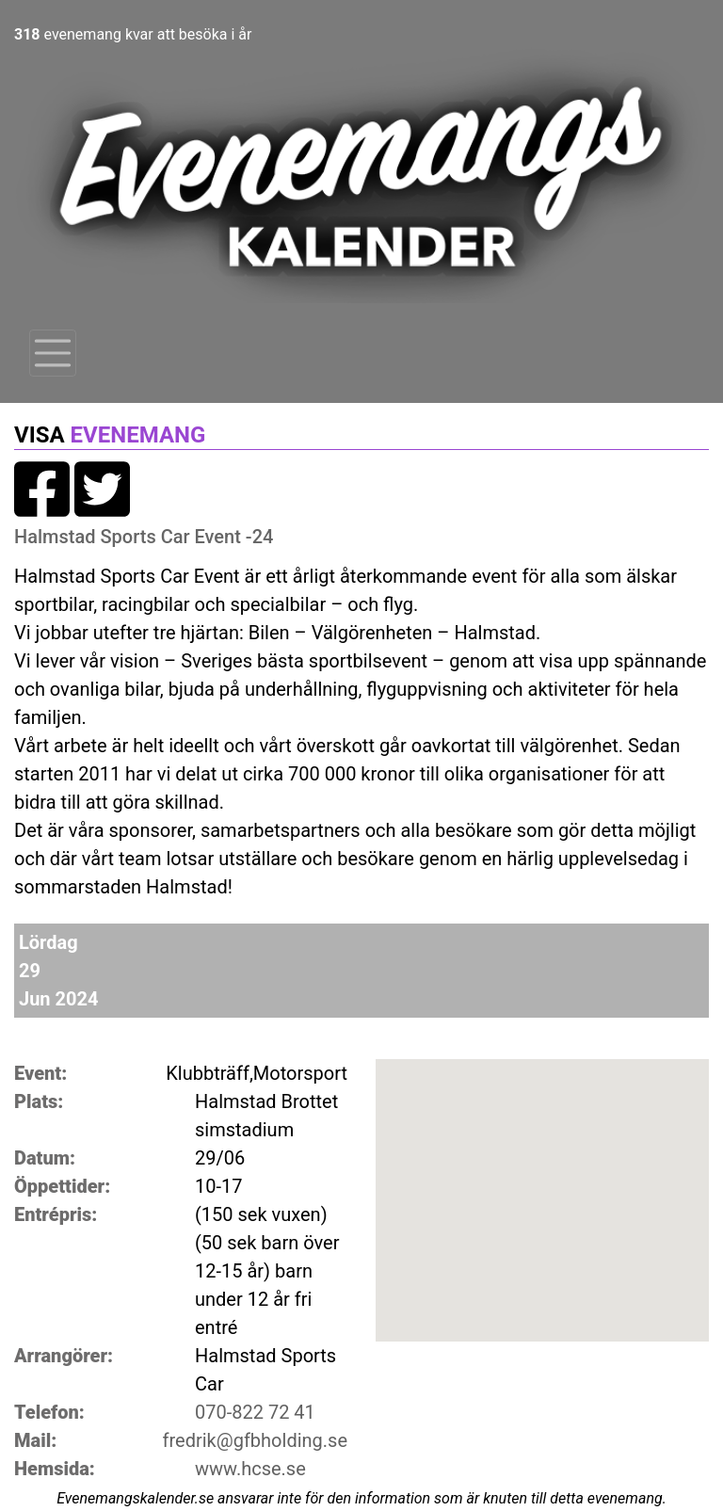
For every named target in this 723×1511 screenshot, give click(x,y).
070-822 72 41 (255, 1412)
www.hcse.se (250, 1468)
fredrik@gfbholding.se (255, 1440)
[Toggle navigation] (52, 353)
